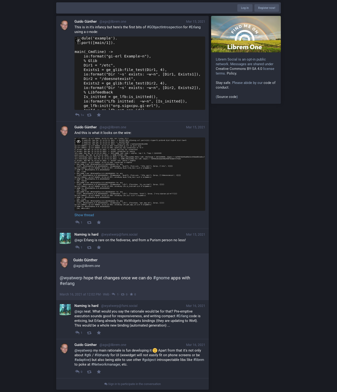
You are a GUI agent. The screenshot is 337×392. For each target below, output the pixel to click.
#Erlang (182, 316)
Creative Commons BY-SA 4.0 (239, 69)
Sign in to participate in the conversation (132, 384)
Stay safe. (223, 83)
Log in (245, 8)
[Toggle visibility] (78, 40)
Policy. (232, 73)
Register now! (266, 8)
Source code (227, 97)
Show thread (84, 215)
